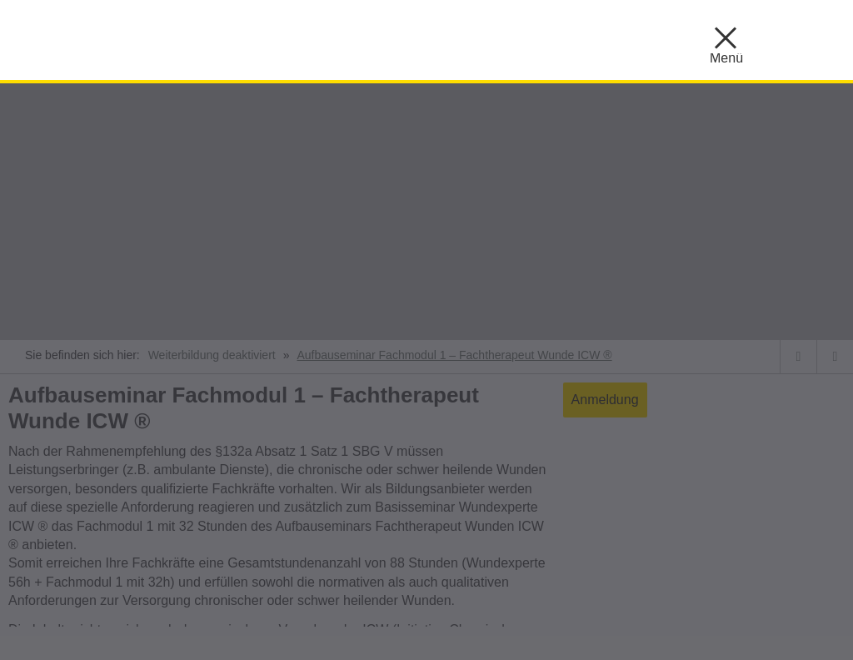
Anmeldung (605, 399)
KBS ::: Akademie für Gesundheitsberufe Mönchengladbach (225, 37)
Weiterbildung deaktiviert (212, 355)
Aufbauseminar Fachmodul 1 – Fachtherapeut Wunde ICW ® (454, 355)
